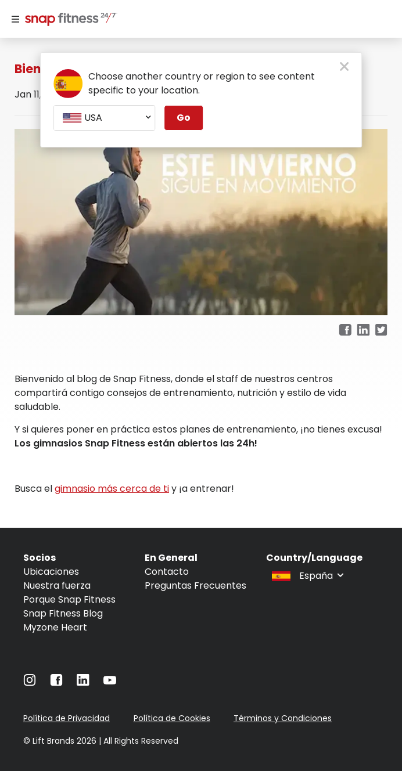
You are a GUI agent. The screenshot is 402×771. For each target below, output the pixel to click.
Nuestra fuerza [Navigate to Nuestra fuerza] (57, 585)
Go (184, 117)
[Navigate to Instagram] (29, 683)
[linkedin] (363, 330)
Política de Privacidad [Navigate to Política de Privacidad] (66, 718)
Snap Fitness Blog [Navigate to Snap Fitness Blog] (63, 613)
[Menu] (15, 19)
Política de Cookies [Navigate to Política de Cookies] (172, 718)
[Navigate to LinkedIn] (83, 682)
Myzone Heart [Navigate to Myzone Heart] (55, 627)
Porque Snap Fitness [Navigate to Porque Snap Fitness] (69, 599)
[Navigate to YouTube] (109, 683)
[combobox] (104, 118)
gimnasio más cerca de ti (112, 488)
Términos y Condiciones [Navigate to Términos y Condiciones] (283, 718)
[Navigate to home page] (68, 20)
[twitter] (381, 330)
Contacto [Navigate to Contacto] (167, 571)
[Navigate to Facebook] (56, 683)
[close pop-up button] (344, 67)
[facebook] (345, 330)
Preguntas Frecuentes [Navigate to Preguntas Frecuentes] (195, 585)
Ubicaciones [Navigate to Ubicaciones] (51, 571)
